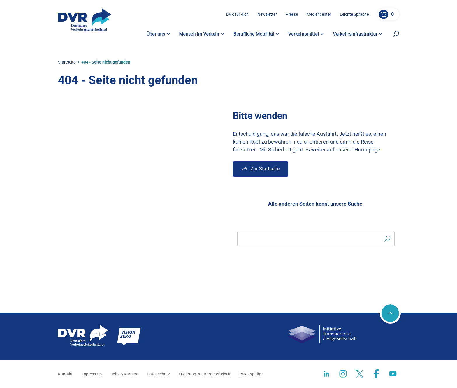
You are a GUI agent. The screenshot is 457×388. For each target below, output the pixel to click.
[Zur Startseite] (84, 20)
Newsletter (267, 14)
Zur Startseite (264, 169)
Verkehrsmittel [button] (306, 34)
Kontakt (65, 374)
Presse (292, 14)
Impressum (91, 374)
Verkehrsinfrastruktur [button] (357, 34)
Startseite (66, 62)
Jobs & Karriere (124, 374)
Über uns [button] (158, 34)
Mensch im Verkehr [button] (202, 34)
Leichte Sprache (354, 14)
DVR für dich (237, 14)
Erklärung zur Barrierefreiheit (205, 374)
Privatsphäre (251, 374)
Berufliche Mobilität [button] (256, 34)
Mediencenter (319, 14)
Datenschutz (158, 374)
